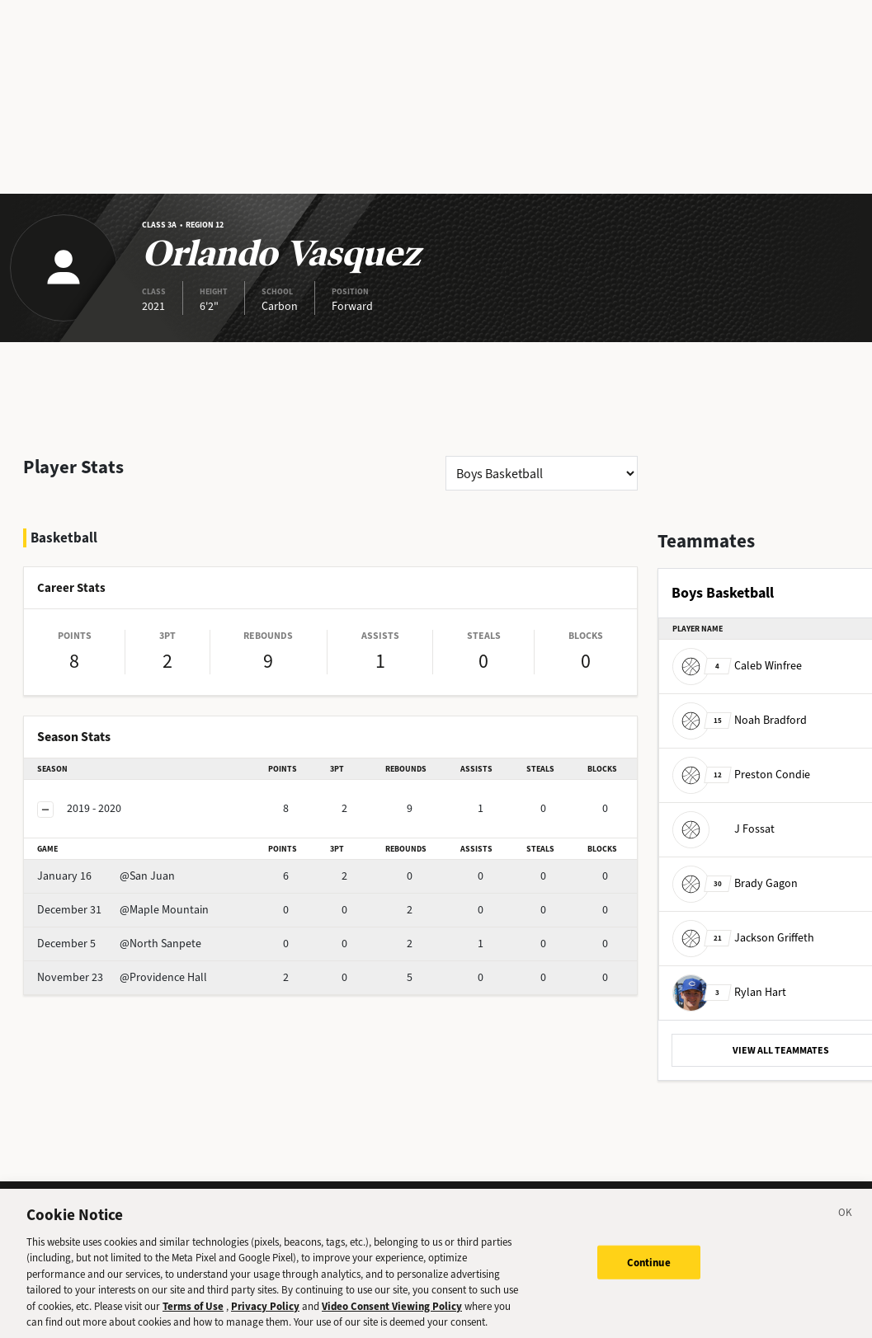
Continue (649, 1271)
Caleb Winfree (737, 666)
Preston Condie (741, 774)
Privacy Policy (265, 1315)
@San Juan (106, 876)
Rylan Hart (729, 992)
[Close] (845, 1224)
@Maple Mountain (123, 910)
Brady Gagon (735, 883)
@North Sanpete (119, 943)
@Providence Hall (122, 977)
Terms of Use (193, 1315)
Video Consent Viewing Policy (392, 1315)
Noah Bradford (739, 720)
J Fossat (723, 829)
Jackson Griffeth (743, 938)
